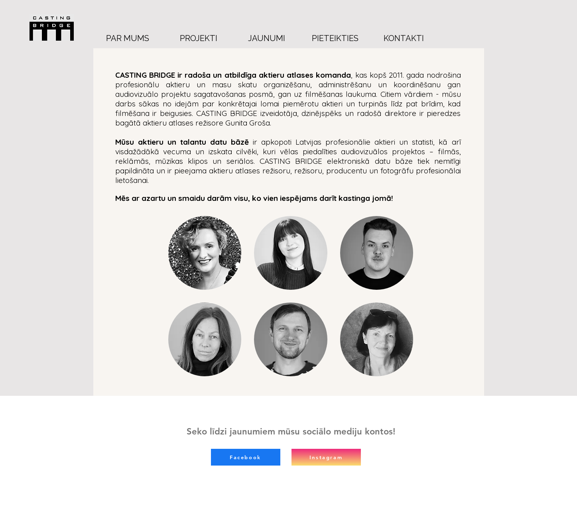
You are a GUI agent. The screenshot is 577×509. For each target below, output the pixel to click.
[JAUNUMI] (266, 38)
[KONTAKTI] (404, 38)
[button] (205, 253)
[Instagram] (326, 457)
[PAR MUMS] (127, 38)
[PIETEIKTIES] (335, 38)
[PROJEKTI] (198, 38)
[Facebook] (245, 457)
